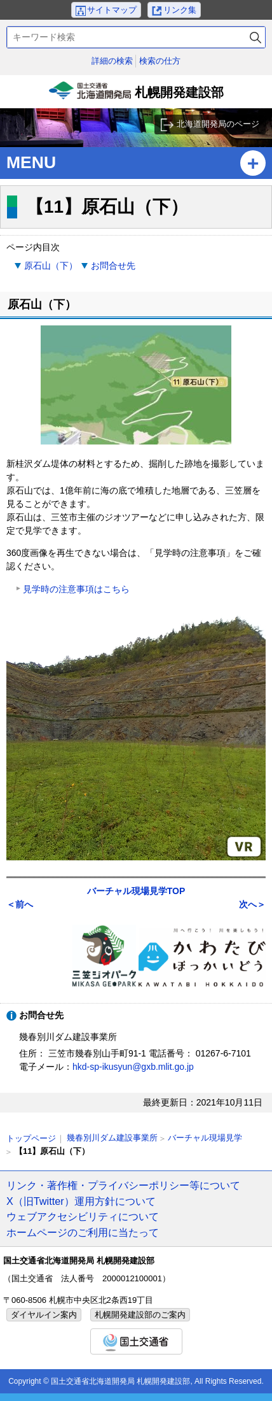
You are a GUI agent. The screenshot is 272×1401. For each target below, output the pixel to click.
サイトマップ (112, 10)
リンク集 (179, 10)
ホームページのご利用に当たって (82, 1232)
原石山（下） (51, 265)
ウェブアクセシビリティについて (82, 1216)
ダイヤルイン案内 (44, 1314)
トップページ (31, 1138)
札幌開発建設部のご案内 (140, 1314)
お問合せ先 (113, 265)
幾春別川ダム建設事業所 (112, 1137)
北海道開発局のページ (218, 124)
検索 (255, 37)
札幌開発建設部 (136, 95)
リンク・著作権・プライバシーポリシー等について (123, 1185)
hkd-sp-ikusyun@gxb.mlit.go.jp (133, 1067)
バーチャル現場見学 (205, 1137)
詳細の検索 (112, 61)
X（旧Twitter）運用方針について (81, 1201)
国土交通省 (136, 1341)
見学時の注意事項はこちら (76, 589)
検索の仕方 (159, 61)
